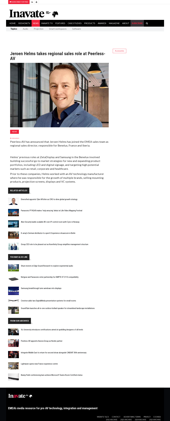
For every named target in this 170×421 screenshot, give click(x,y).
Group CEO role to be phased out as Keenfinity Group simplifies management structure (54, 244)
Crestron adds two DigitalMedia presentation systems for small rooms (48, 300)
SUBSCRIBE (137, 23)
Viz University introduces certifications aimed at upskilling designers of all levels (52, 329)
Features (60, 23)
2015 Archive (111, 420)
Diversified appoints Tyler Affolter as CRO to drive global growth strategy (49, 199)
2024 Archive (140, 420)
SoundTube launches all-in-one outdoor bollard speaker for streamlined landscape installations (58, 308)
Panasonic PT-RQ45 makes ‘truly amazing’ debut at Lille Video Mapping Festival (51, 210)
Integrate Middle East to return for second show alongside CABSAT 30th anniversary (53, 352)
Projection (38, 28)
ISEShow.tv (24, 23)
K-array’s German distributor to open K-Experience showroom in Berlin (48, 233)
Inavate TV (47, 23)
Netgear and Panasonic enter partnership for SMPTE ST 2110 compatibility (49, 277)
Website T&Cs (103, 417)
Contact (116, 417)
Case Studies (75, 23)
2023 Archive (155, 420)
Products (89, 23)
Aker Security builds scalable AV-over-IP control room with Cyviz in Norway (50, 222)
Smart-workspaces (58, 28)
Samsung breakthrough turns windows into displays (41, 288)
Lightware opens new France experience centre (39, 364)
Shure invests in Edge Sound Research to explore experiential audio (47, 266)
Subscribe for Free (19, 2)
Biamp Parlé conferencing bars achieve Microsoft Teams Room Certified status (52, 375)
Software (76, 28)
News (36, 23)
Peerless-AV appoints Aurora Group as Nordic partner (41, 341)
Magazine (114, 23)
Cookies (157, 417)
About (125, 23)
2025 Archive (126, 420)
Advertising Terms (132, 417)
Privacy (147, 417)
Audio (25, 28)
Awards (102, 23)
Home (12, 23)
